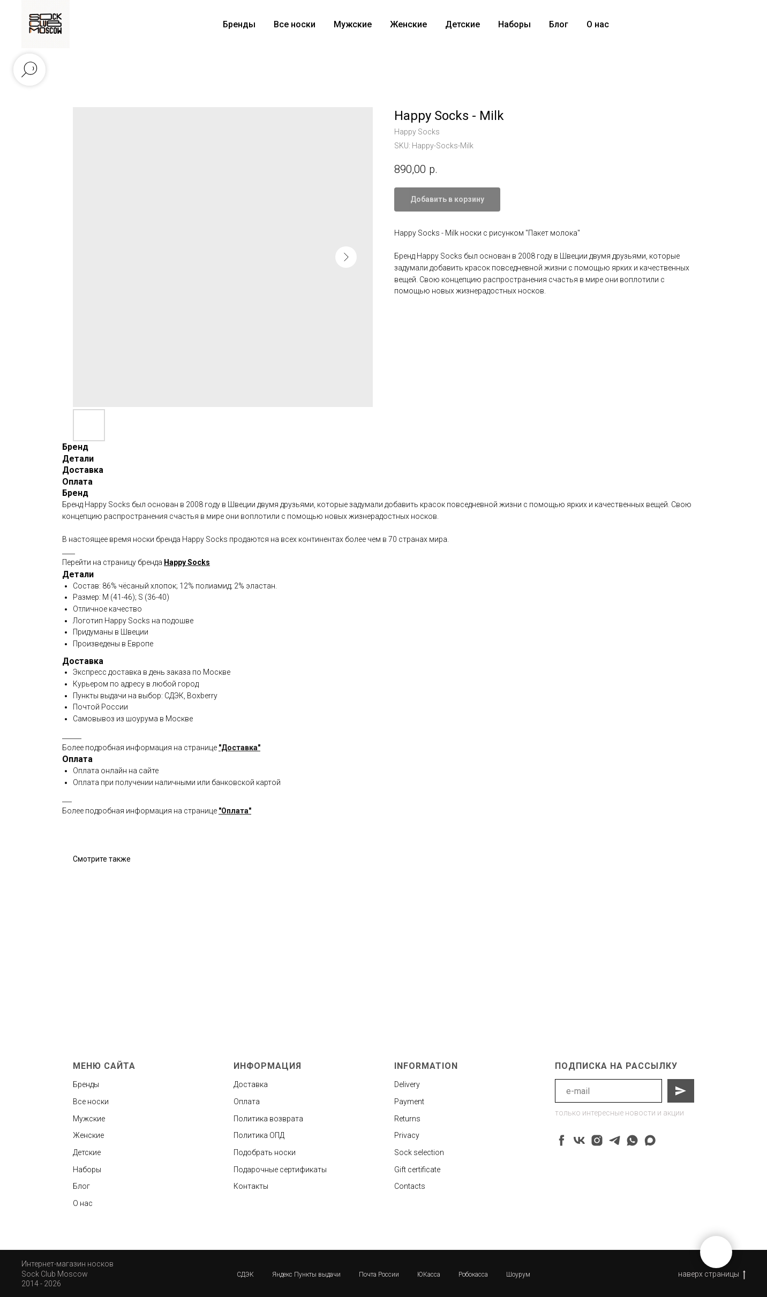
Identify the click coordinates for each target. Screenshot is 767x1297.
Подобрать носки (265, 1152)
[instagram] (597, 1140)
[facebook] (561, 1140)
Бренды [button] (239, 24)
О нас (597, 24)
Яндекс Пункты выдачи (306, 1274)
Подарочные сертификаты (280, 1169)
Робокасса (473, 1274)
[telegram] (614, 1140)
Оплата (247, 1101)
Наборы (514, 24)
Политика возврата (268, 1118)
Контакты (251, 1186)
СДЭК (245, 1274)
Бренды (86, 1084)
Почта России (379, 1274)
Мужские (353, 24)
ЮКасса (428, 1274)
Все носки (294, 24)
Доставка (251, 1084)
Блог (558, 24)
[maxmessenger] (650, 1140)
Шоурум (518, 1274)
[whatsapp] (632, 1140)
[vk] (579, 1140)
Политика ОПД (259, 1135)
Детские (462, 24)
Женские (408, 24)
